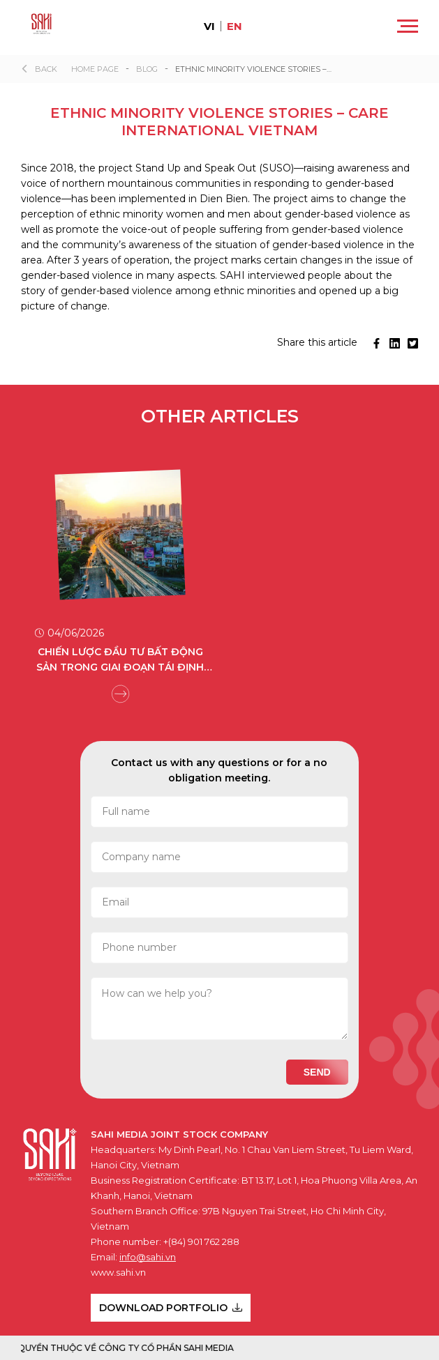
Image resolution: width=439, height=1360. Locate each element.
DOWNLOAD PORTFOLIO (170, 1307)
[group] (120, 571)
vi (209, 26)
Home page (95, 69)
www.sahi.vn (118, 1272)
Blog (147, 69)
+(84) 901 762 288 (201, 1241)
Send (317, 1072)
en (234, 26)
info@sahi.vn (147, 1256)
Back (46, 69)
